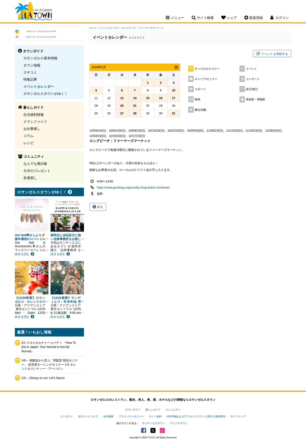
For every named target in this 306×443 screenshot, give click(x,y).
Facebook (143, 430)
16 (160, 98)
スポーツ (200, 89)
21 (135, 105)
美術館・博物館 (255, 99)
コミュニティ (173, 409)
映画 (197, 99)
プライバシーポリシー (131, 416)
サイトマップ (238, 416)
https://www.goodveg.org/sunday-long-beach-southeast (133, 187)
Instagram (162, 430)
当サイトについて (88, 416)
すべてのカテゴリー (207, 68)
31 (173, 113)
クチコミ (30, 72)
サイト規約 (155, 416)
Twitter (153, 430)
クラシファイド (35, 122)
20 (122, 105)
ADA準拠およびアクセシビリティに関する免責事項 (196, 416)
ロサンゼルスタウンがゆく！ (45, 93)
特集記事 (30, 79)
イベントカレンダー (38, 86)
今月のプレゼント (37, 171)
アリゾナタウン (179, 423)
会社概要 (108, 416)
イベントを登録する (272, 54)
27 (122, 113)
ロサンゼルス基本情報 (40, 58)
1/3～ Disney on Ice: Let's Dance (43, 378)
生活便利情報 (33, 114)
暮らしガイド (153, 409)
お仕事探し (31, 129)
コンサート (253, 79)
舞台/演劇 (201, 109)
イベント (251, 68)
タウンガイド (132, 409)
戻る (98, 207)
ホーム (92, 28)
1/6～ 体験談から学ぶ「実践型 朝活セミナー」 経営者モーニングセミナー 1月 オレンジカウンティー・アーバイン (49, 364)
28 (135, 113)
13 (122, 98)
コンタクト (66, 416)
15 (148, 98)
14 (135, 98)
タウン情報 (31, 65)
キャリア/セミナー (206, 79)
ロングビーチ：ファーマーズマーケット (143, 28)
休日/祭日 (252, 89)
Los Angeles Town (33, 11)
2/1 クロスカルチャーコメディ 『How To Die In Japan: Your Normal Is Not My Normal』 (48, 347)
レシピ (28, 143)
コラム (28, 136)
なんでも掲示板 (35, 163)
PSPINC (151, 437)
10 (173, 90)
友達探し (30, 178)
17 (173, 98)
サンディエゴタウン (153, 423)
